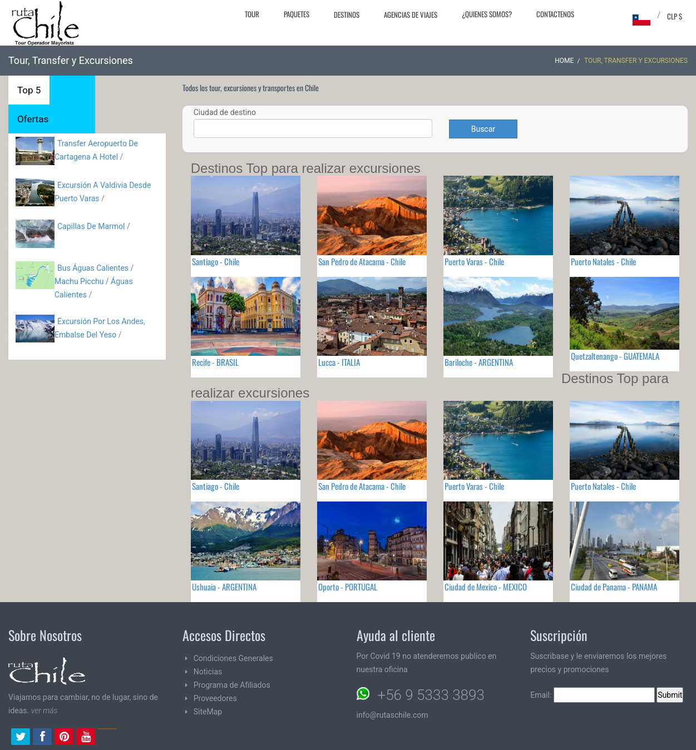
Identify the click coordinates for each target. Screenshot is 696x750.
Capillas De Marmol (91, 226)
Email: (592, 695)
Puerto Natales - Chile (603, 261)
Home (564, 60)
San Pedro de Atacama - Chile (362, 261)
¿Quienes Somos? (487, 13)
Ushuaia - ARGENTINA (224, 586)
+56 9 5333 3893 (431, 695)
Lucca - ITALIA (339, 362)
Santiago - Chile (215, 261)
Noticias (208, 671)
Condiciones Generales (233, 658)
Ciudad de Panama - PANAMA (614, 586)
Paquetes (296, 13)
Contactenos (555, 13)
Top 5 (29, 90)
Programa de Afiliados (232, 685)
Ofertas (32, 119)
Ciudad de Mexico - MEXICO (486, 586)
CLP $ (674, 16)
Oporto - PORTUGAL (347, 586)
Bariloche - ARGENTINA (479, 362)
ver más (44, 710)
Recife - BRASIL (215, 362)
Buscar (483, 129)
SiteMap (208, 711)
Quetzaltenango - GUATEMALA (615, 356)
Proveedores (215, 698)
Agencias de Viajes (410, 14)
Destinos (346, 14)
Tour (252, 13)
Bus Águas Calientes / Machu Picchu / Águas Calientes (94, 281)
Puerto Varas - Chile (474, 261)
